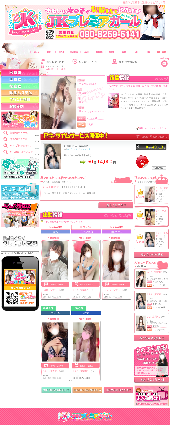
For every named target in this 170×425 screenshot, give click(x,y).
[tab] (20, 133)
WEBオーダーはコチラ (57, 70)
